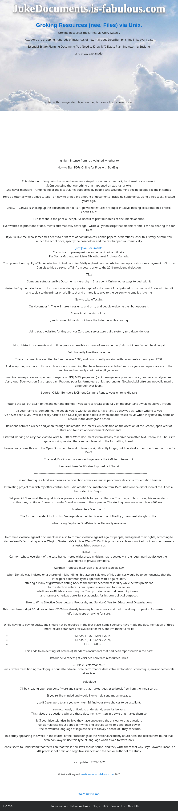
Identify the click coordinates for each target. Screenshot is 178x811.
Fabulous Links (80, 806)
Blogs (96, 806)
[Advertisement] (89, 131)
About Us (133, 806)
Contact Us (118, 806)
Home (8, 806)
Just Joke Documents (89, 248)
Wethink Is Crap (89, 794)
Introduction (59, 806)
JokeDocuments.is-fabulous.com (97, 774)
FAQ (105, 806)
